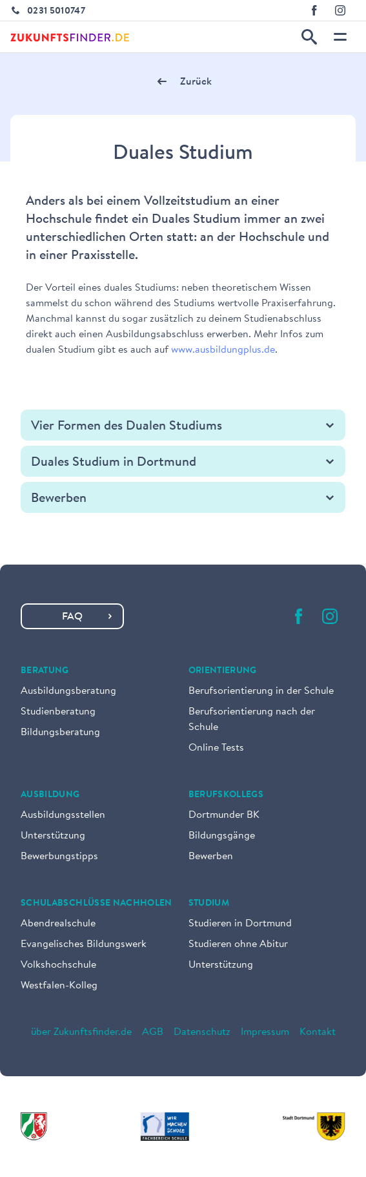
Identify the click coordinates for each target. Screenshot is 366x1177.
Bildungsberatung (60, 732)
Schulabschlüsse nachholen (96, 903)
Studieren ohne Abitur (238, 944)
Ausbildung (50, 795)
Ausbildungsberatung (68, 691)
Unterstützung (53, 836)
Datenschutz (202, 1032)
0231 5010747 (56, 11)
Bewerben (210, 856)
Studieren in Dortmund (240, 924)
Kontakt (318, 1032)
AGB (152, 1032)
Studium (208, 903)
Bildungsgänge (221, 836)
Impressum (265, 1032)
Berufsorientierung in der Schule (261, 691)
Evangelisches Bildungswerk (84, 944)
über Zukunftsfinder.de (81, 1032)
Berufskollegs (226, 795)
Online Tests (216, 748)
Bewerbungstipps (59, 856)
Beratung (45, 671)
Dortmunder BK (223, 815)
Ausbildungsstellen (63, 815)
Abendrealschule (58, 924)
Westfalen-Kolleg (59, 986)
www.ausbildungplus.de (223, 350)
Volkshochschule (58, 965)
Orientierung (222, 671)
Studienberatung (58, 712)
